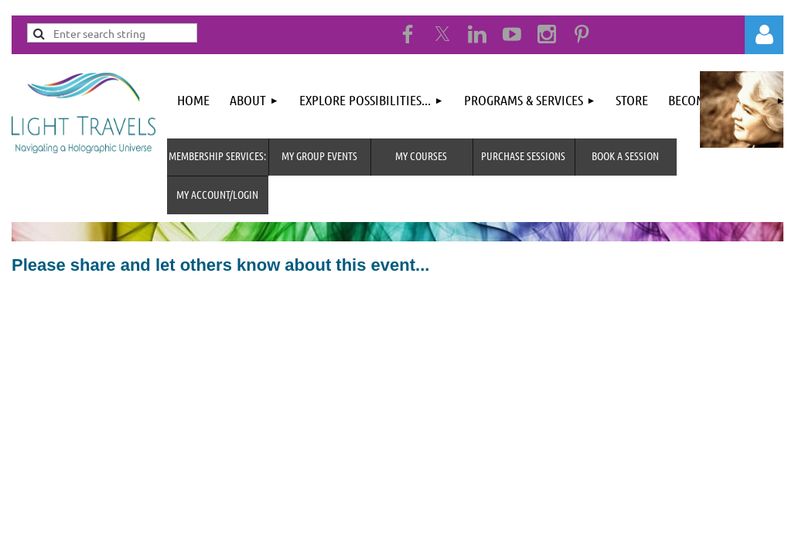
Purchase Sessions (523, 155)
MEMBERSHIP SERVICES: (217, 155)
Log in (764, 34)
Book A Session (625, 155)
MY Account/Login (217, 194)
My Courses (421, 155)
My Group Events (319, 155)
